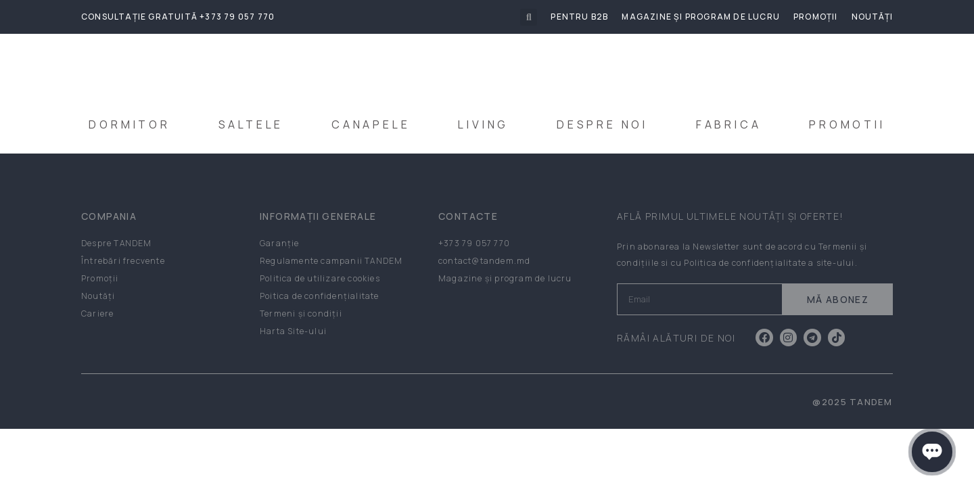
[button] (528, 17)
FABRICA (729, 124)
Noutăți (872, 16)
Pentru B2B (579, 16)
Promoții (815, 16)
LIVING (483, 124)
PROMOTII (847, 124)
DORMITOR (129, 124)
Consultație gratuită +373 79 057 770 (178, 16)
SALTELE (251, 124)
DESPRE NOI (602, 124)
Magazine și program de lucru (701, 16)
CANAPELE (370, 124)
